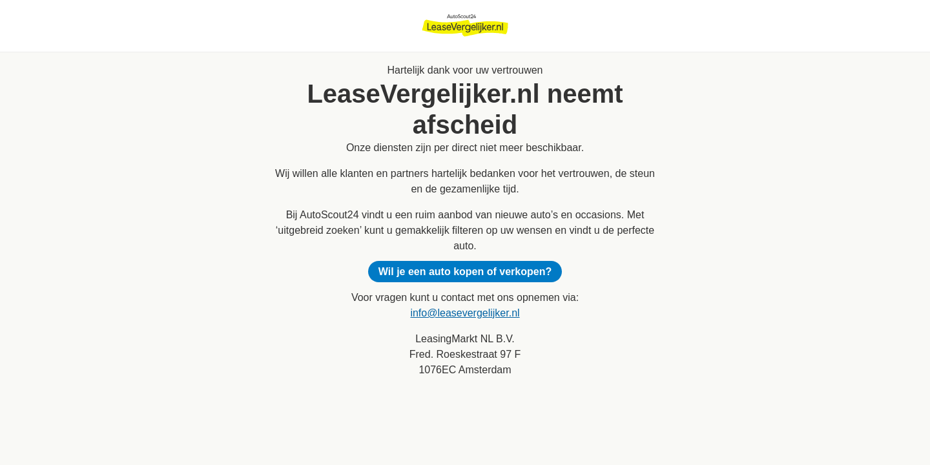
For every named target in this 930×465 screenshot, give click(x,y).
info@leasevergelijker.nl (464, 312)
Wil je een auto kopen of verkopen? (465, 271)
